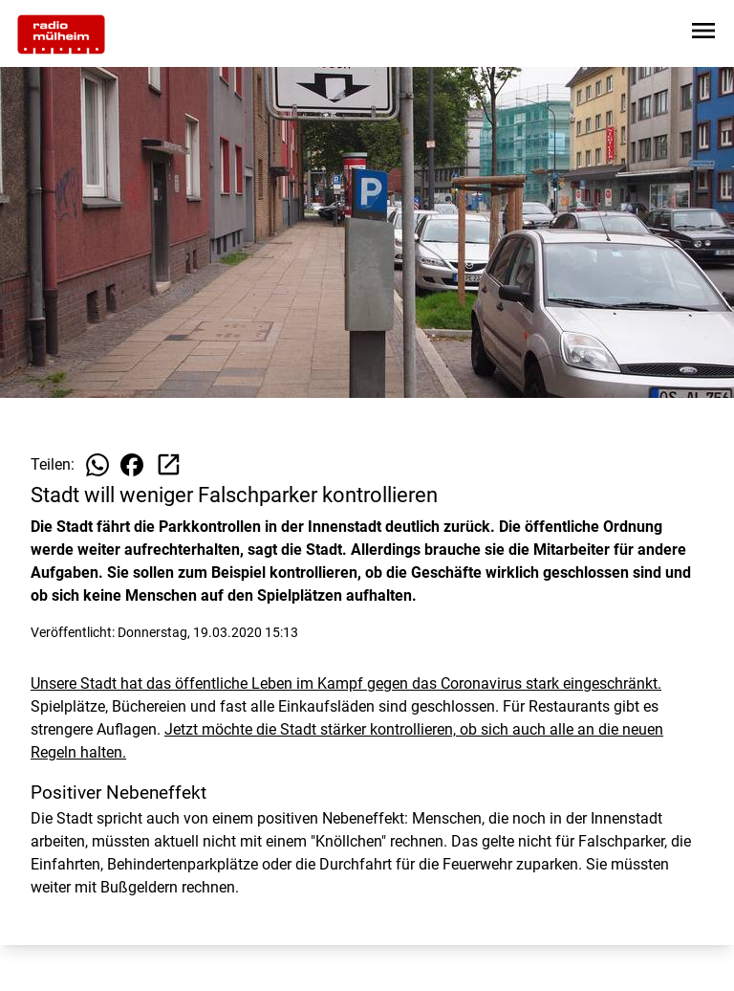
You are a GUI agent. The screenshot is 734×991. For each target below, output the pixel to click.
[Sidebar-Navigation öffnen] (703, 34)
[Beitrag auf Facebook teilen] (131, 464)
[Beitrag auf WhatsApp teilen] (97, 464)
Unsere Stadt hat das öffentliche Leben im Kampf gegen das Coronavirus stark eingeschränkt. (346, 683)
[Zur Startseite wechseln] (61, 34)
